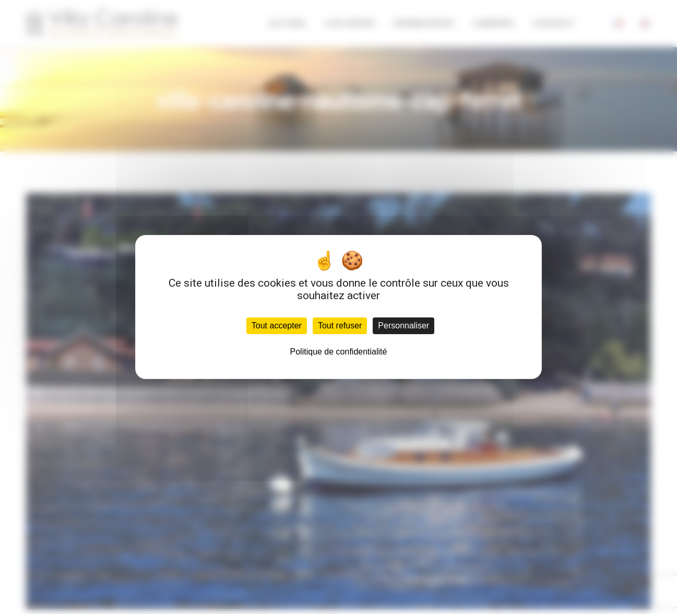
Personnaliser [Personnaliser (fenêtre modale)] (403, 325)
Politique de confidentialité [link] (338, 351)
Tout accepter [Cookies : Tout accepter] (277, 325)
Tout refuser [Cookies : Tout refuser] (340, 325)
